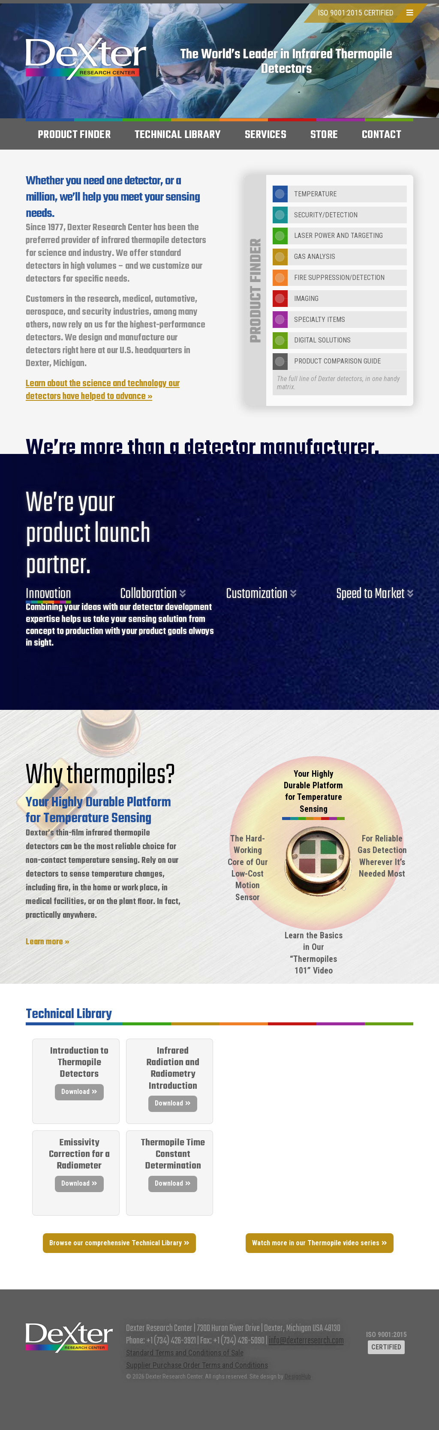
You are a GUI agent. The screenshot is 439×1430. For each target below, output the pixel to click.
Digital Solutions (312, 340)
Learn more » (47, 942)
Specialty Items (309, 319)
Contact (381, 135)
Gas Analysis (304, 257)
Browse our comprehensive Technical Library (115, 1243)
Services (265, 135)
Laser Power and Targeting (328, 236)
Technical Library (178, 135)
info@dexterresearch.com (306, 1341)
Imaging (296, 298)
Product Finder (74, 135)
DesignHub (298, 1376)
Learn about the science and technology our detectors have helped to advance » (103, 390)
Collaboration (148, 594)
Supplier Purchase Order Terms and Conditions (197, 1365)
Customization (257, 594)
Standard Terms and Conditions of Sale (185, 1353)
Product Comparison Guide (327, 361)
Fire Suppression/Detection (329, 278)
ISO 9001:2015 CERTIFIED (356, 13)
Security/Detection (315, 215)
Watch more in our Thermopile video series (315, 1243)
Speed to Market (371, 594)
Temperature (305, 194)
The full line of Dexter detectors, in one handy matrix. (338, 383)
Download (75, 1092)
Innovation (48, 594)
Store (324, 135)
